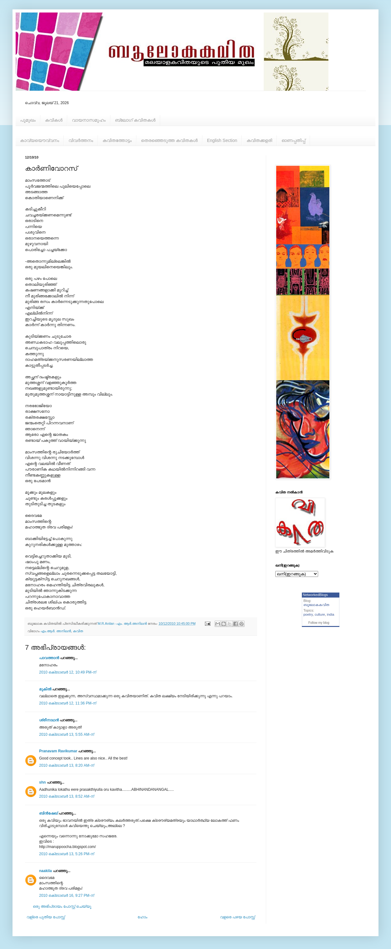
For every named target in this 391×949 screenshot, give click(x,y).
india (330, 614)
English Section (222, 140)
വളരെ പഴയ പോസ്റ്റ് (237, 917)
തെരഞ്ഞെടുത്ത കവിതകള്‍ (169, 140)
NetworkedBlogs (315, 595)
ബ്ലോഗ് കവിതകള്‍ (135, 120)
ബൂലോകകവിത (316, 605)
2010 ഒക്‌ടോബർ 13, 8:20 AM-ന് (66, 765)
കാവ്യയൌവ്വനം (39, 140)
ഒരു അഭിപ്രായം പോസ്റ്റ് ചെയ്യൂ (62, 906)
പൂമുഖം (28, 120)
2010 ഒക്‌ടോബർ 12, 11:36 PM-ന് (67, 703)
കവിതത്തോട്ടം (117, 140)
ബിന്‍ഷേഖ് (48, 813)
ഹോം (142, 917)
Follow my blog (318, 622)
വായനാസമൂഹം (89, 120)
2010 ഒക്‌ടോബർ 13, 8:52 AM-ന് (66, 796)
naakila (45, 871)
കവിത (78, 631)
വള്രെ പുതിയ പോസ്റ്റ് (46, 917)
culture (320, 614)
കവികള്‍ (54, 120)
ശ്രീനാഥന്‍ (49, 720)
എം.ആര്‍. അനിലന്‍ (56, 631)
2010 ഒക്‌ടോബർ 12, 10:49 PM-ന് (67, 672)
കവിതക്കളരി (259, 140)
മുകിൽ (45, 689)
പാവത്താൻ (49, 658)
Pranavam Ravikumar (58, 751)
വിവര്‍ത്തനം (81, 140)
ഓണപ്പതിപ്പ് (293, 140)
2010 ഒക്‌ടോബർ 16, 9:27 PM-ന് (66, 895)
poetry (308, 614)
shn (42, 782)
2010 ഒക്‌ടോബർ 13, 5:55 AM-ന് (66, 734)
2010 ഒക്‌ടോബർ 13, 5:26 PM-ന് (66, 854)
